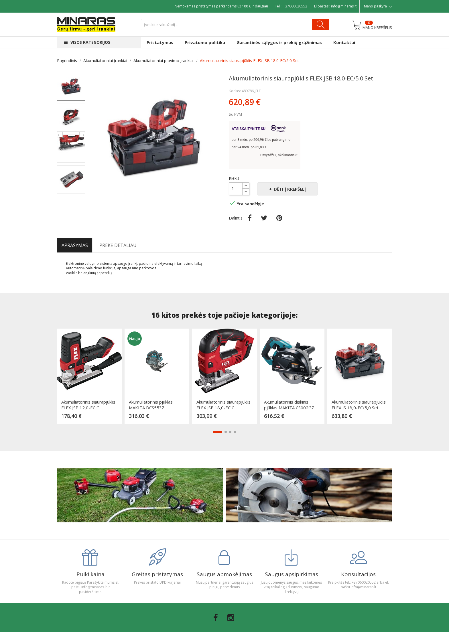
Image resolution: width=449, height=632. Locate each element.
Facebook (215, 617)
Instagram (231, 617)
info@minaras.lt (344, 6)
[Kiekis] (236, 188)
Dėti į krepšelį (289, 189)
